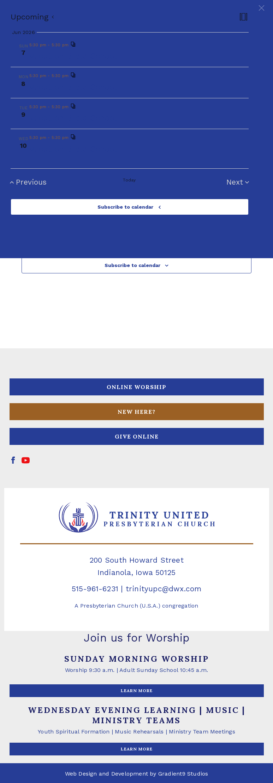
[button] (261, 8)
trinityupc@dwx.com (164, 588)
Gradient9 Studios (183, 773)
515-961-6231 (95, 588)
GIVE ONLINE (137, 436)
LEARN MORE (137, 690)
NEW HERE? (136, 411)
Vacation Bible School (73, 56)
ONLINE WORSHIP (136, 386)
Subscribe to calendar (125, 207)
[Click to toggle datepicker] (32, 17)
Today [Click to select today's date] (129, 180)
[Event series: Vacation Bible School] (73, 45)
